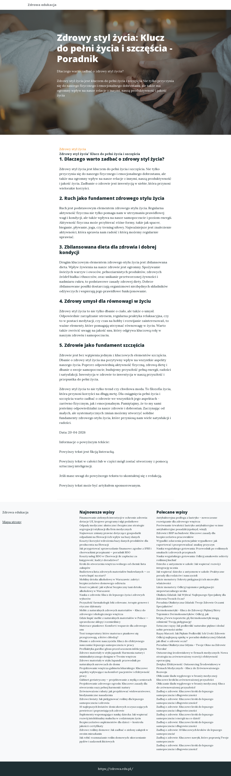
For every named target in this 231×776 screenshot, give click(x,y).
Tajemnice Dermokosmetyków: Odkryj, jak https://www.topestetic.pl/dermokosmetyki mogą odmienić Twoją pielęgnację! (187, 617)
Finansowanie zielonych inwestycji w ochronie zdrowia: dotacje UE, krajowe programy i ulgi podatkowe (113, 519)
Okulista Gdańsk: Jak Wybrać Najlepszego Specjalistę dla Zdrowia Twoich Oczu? (191, 596)
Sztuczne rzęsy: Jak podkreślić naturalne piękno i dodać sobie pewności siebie (190, 627)
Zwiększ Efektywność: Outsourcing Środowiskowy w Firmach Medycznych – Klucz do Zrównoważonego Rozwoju (188, 668)
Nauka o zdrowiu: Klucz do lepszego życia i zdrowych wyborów (112, 596)
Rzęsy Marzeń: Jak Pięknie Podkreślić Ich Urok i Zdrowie (190, 633)
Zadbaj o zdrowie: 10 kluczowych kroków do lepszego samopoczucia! (189, 731)
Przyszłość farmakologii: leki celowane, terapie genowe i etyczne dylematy (114, 604)
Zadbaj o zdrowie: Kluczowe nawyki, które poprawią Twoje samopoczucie (192, 739)
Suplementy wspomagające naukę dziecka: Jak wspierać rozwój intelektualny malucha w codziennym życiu (113, 716)
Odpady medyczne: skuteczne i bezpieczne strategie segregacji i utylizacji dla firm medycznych (111, 527)
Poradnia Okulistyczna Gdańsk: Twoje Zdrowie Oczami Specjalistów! (190, 604)
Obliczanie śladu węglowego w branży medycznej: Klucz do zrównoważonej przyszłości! (190, 685)
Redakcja (178, 5)
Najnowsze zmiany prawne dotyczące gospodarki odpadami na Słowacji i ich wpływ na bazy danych (110, 535)
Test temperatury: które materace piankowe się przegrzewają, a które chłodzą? (109, 635)
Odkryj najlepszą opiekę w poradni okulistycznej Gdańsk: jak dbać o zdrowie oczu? (191, 639)
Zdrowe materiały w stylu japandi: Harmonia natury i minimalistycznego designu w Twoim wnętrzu (112, 654)
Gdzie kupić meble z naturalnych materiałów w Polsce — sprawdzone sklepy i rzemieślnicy (113, 619)
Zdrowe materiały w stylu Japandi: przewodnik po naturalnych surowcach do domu (109, 662)
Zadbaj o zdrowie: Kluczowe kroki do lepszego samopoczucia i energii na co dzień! (184, 716)
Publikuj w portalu (154, 5)
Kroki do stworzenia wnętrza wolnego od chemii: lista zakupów (112, 565)
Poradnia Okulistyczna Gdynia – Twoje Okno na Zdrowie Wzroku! (191, 646)
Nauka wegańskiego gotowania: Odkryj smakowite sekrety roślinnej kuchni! (192, 558)
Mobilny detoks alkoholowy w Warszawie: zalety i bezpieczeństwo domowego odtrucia (109, 581)
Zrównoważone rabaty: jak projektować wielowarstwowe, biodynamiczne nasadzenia (115, 693)
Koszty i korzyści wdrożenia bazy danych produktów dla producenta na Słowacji (113, 542)
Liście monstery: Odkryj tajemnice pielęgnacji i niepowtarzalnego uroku (185, 589)
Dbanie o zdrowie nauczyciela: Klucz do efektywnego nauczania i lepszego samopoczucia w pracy (111, 643)
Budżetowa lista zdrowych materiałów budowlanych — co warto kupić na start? (114, 573)
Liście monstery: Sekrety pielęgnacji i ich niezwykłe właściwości (187, 581)
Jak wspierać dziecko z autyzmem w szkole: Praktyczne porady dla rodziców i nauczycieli (190, 573)
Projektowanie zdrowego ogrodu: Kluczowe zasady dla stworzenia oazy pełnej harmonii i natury (113, 685)
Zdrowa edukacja (44, 5)
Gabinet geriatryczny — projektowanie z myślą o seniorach (115, 679)
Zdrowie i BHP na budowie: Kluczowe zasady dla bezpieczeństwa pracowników (185, 535)
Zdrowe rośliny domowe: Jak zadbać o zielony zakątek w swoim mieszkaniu (113, 731)
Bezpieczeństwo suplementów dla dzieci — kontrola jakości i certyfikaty (111, 724)
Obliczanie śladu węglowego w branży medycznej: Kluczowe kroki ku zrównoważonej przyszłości (186, 677)
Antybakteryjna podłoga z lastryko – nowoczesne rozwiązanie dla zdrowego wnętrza (186, 519)
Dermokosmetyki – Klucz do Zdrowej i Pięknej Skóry (188, 610)
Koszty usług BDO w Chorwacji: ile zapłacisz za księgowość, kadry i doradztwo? (108, 558)
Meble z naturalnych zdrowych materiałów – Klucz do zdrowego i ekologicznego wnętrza (112, 612)
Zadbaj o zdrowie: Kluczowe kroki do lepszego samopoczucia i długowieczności (184, 693)
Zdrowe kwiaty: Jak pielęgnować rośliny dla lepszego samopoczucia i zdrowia (111, 700)
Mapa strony (12, 522)
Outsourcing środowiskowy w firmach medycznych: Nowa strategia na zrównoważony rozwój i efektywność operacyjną (192, 656)
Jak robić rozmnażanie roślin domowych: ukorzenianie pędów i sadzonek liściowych (112, 739)
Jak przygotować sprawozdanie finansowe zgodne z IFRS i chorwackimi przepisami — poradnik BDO (115, 550)
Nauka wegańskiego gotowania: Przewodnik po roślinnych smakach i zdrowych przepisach (192, 550)
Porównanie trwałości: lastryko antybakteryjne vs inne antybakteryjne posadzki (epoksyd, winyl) (189, 527)
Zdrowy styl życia (72, 149)
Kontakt (196, 5)
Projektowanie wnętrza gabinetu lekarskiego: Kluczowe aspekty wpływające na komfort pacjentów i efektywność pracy (114, 671)
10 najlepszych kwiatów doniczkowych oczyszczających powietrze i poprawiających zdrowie (113, 708)
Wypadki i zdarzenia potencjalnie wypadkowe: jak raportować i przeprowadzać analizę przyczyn (186, 542)
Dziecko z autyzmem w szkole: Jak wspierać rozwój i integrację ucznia (188, 565)
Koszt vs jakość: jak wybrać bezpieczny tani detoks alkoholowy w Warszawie (110, 589)
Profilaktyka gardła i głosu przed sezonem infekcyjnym (113, 648)
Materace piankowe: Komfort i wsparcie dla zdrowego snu (113, 627)
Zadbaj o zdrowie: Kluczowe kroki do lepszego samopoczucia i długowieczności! (184, 700)
